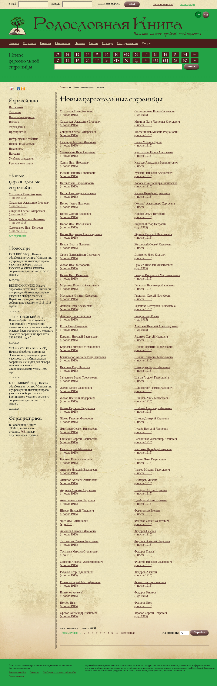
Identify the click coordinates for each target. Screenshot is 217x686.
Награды (14, 153)
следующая (128, 632)
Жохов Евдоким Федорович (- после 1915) (77, 410)
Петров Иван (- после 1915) (69, 604)
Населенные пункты (21, 117)
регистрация (187, 4)
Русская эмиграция (21, 163)
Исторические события (23, 139)
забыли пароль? (163, 4)
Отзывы (80, 43)
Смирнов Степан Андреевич (27, 212)
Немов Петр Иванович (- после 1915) (74, 277)
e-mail (12, 3)
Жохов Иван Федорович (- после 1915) (75, 266)
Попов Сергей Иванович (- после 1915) (75, 215)
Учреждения (17, 127)
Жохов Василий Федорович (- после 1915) (77, 399)
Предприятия (17, 131)
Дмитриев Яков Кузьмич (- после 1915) (150, 256)
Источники (16, 107)
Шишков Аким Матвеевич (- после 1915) (151, 399)
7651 (24, 431)
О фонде (107, 43)
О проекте (29, 43)
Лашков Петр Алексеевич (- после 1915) (76, 307)
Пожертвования (16, 676)
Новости (45, 43)
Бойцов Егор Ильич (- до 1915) (146, 318)
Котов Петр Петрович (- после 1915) (73, 328)
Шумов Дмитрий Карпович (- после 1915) (151, 420)
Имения (14, 122)
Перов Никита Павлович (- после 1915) (75, 246)
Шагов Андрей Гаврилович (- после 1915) (151, 379)
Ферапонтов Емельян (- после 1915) (147, 512)
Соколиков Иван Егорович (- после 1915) (76, 113)
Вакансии (34, 672)
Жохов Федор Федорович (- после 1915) (76, 389)
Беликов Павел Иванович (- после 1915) (76, 461)
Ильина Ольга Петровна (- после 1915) (149, 215)
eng (206, 14)
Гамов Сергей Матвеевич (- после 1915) (76, 451)
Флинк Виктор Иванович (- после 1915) (150, 584)
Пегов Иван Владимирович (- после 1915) (77, 184)
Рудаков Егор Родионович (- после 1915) (76, 573)
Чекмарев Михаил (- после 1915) (145, 481)
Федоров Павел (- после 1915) (144, 553)
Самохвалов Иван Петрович (26, 229)
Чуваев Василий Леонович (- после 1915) (151, 430)
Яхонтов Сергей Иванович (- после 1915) (151, 338)
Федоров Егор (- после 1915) (143, 604)
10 (117, 632)
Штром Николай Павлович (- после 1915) (77, 512)
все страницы (17, 236)
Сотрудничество (127, 43)
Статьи (93, 43)
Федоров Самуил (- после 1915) (145, 532)
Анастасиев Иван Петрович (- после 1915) (77, 502)
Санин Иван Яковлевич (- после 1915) (74, 164)
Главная (14, 43)
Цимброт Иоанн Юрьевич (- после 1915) (150, 502)
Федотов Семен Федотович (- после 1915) (151, 522)
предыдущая (70, 632)
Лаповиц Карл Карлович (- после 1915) (75, 318)
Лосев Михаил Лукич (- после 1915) (148, 144)
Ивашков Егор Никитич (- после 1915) (75, 369)
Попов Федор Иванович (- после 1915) (75, 205)
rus (198, 14)
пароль (55, 3)
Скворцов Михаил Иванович (27, 221)
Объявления (62, 43)
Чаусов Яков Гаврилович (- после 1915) (150, 461)
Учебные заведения (21, 158)
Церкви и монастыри (22, 143)
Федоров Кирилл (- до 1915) (145, 594)
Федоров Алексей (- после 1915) (145, 573)
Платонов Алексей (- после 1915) (71, 594)
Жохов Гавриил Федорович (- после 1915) (77, 420)
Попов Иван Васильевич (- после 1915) (75, 225)
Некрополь (16, 148)
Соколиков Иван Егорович (25, 196)
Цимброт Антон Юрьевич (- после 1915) (150, 492)
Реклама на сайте (17, 672)
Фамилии (15, 112)
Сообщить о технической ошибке (59, 672)
